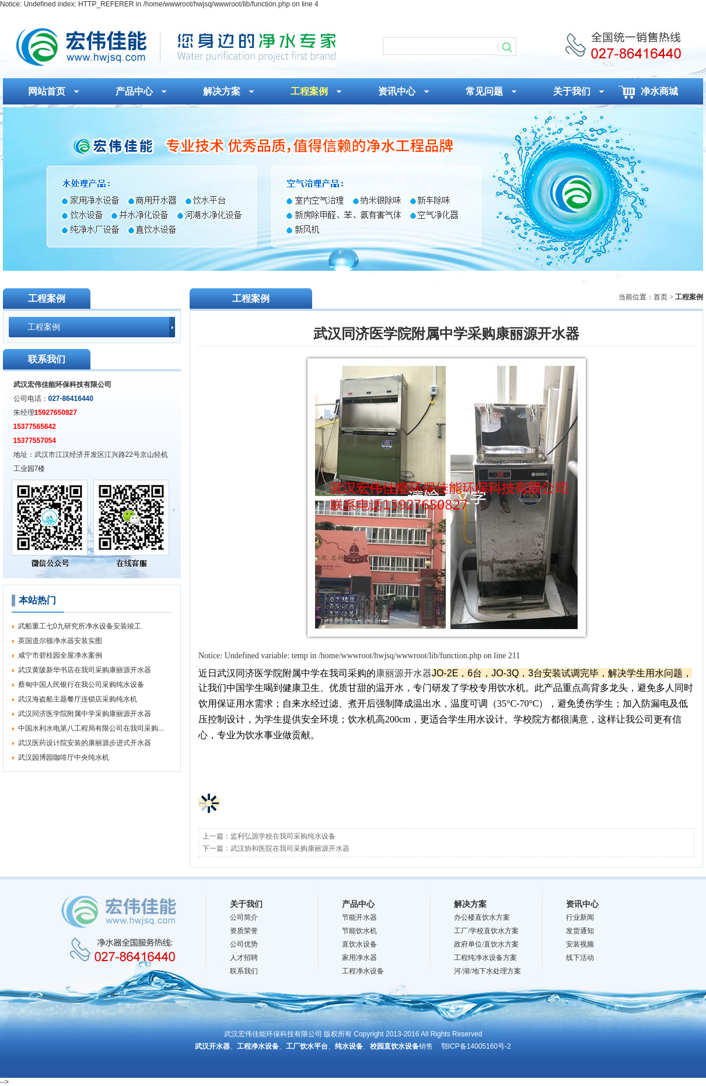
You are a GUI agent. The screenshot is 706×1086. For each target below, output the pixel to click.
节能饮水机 (359, 931)
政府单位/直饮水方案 (486, 944)
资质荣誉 (244, 931)
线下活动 (580, 958)
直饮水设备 (359, 944)
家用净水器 (359, 958)
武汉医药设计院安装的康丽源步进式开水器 (84, 743)
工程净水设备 (363, 971)
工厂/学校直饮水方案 (486, 931)
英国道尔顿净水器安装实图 (60, 641)
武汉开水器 (212, 1046)
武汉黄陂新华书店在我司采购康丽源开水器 (84, 670)
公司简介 (244, 917)
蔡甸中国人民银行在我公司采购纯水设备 (81, 684)
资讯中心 (582, 904)
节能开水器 (359, 917)
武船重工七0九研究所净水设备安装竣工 (79, 626)
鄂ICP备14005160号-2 (476, 1046)
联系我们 (244, 971)
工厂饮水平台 (307, 1046)
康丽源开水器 (404, 673)
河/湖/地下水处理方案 (487, 971)
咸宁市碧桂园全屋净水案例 (60, 655)
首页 (660, 297)
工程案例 (43, 327)
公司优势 (244, 944)
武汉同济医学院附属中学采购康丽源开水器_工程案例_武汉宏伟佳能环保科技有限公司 (174, 46)
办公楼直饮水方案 (482, 917)
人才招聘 (244, 958)
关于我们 (246, 904)
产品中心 (358, 904)
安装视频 (580, 944)
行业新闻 (580, 917)
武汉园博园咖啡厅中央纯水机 (63, 757)
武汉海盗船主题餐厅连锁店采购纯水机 (77, 699)
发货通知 (580, 931)
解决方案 (470, 904)
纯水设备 (349, 1046)
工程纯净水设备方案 (485, 958)
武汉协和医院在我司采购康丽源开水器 (289, 848)
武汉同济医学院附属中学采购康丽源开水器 (84, 714)
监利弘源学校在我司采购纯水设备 (282, 836)
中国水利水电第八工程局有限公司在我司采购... (91, 728)
